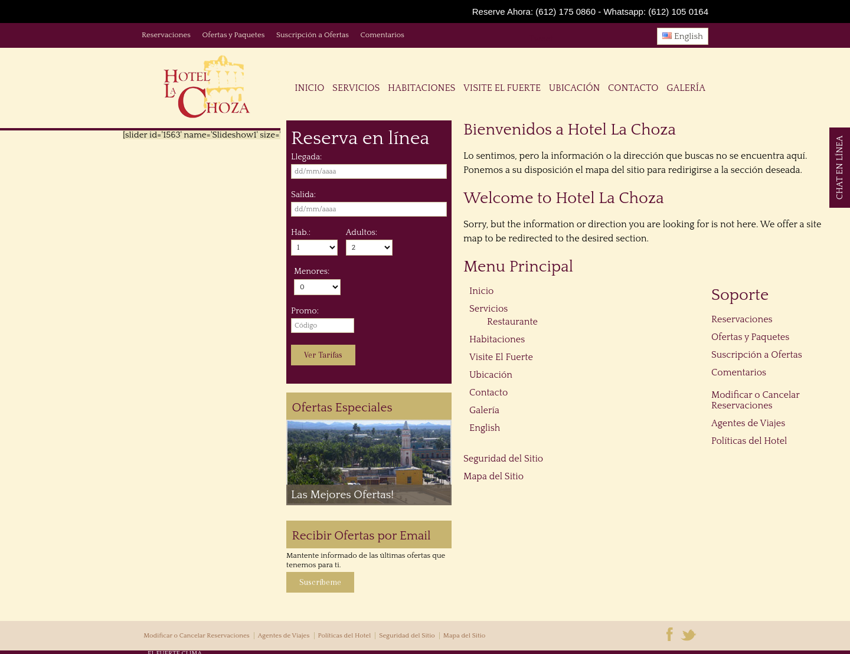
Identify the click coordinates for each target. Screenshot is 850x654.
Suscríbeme (320, 582)
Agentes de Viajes (748, 423)
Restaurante (512, 321)
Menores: (311, 271)
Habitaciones (421, 88)
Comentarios (382, 35)
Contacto (633, 88)
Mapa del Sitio (493, 476)
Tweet (541, 39)
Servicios (356, 88)
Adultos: (361, 232)
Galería (685, 88)
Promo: (305, 311)
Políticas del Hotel (749, 441)
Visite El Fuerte (502, 88)
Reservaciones (166, 35)
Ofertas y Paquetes (233, 35)
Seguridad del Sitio (503, 458)
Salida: (303, 195)
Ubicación (574, 88)
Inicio (309, 88)
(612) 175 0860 (565, 11)
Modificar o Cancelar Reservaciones (755, 400)
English (682, 36)
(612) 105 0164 (678, 11)
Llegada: (306, 157)
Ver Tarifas (323, 355)
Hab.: (300, 232)
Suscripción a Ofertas (312, 35)
